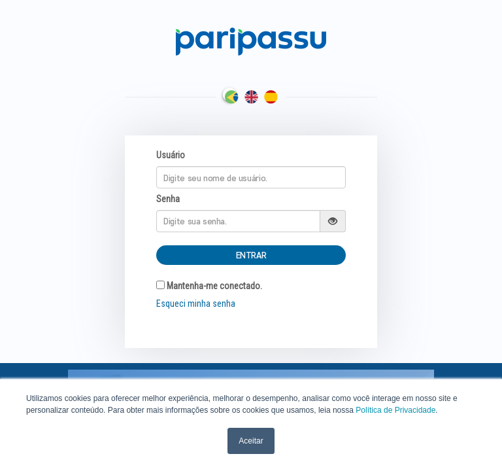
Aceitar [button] (251, 440)
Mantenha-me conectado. (209, 286)
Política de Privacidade (395, 410)
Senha (168, 199)
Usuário (170, 155)
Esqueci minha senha (195, 303)
